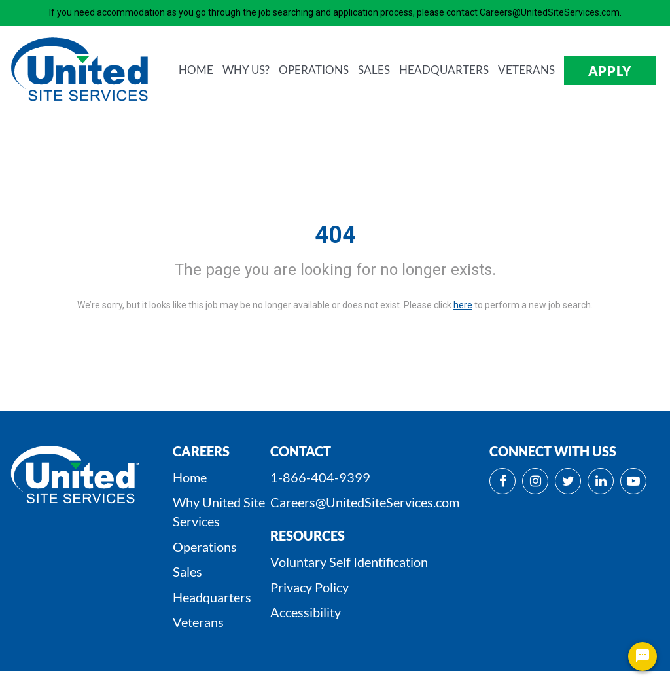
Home (190, 477)
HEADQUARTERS (444, 70)
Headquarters (212, 597)
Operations (205, 546)
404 (335, 235)
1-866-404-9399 (320, 477)
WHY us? (246, 70)
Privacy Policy (309, 587)
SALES (374, 70)
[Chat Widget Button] (642, 656)
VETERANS (526, 70)
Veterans (198, 622)
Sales (187, 571)
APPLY (610, 71)
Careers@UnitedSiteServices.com (364, 502)
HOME (196, 70)
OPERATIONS (314, 70)
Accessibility (305, 612)
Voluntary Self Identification (349, 561)
